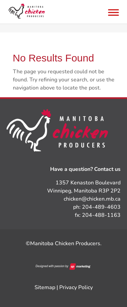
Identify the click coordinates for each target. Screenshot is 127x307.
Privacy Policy (76, 287)
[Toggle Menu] (113, 12)
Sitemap (45, 287)
